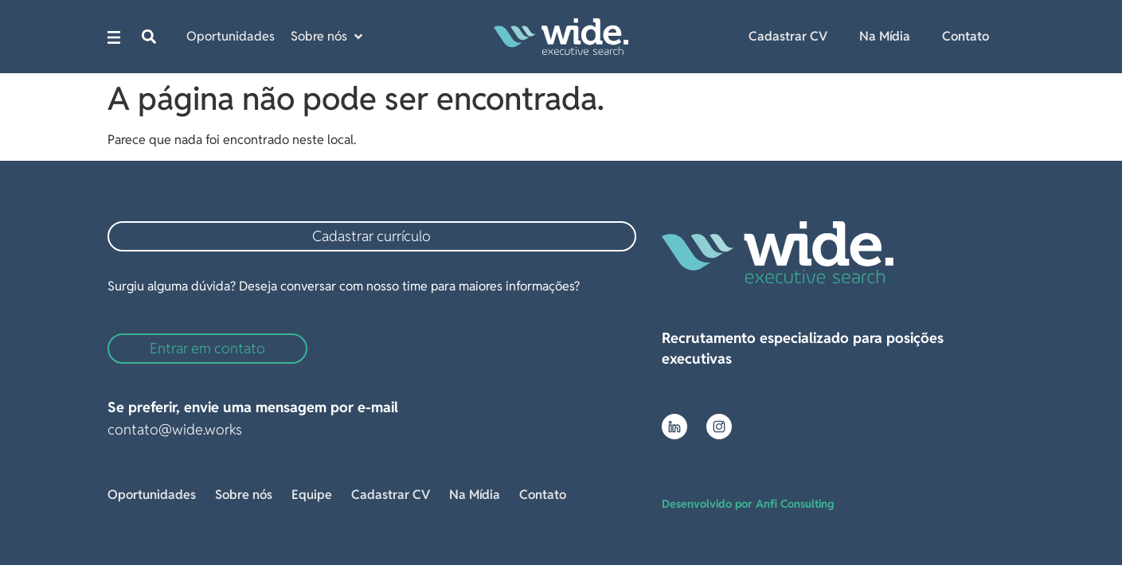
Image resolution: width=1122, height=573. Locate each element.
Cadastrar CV (788, 36)
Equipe (311, 494)
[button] (149, 37)
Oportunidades (152, 494)
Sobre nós (243, 494)
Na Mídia (884, 36)
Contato (965, 36)
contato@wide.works (175, 429)
